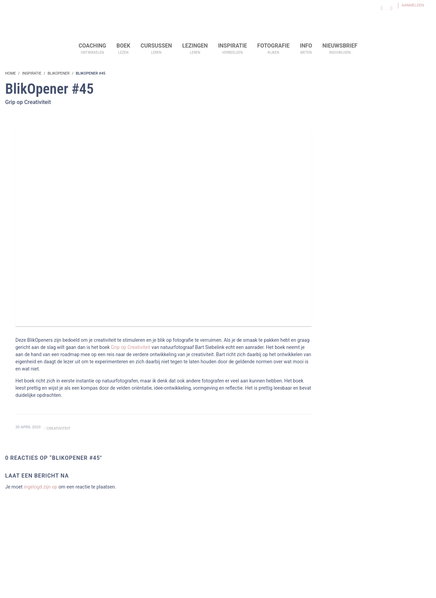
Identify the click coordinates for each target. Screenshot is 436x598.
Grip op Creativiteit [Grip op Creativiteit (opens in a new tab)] (130, 347)
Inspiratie (31, 73)
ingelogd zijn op (40, 487)
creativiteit (59, 428)
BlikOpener (59, 73)
